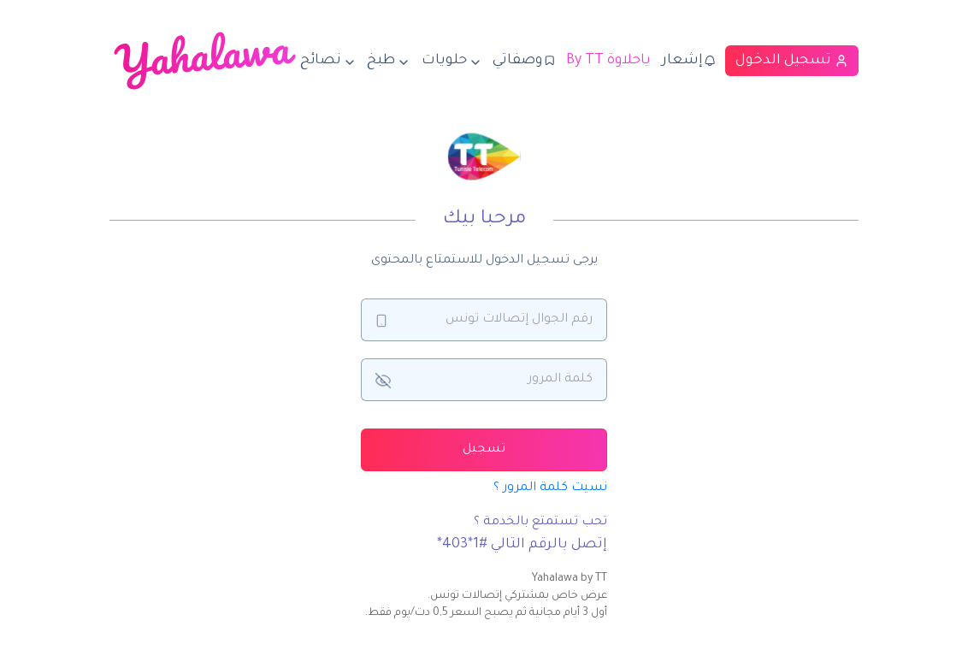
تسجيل (484, 450)
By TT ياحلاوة (608, 60)
